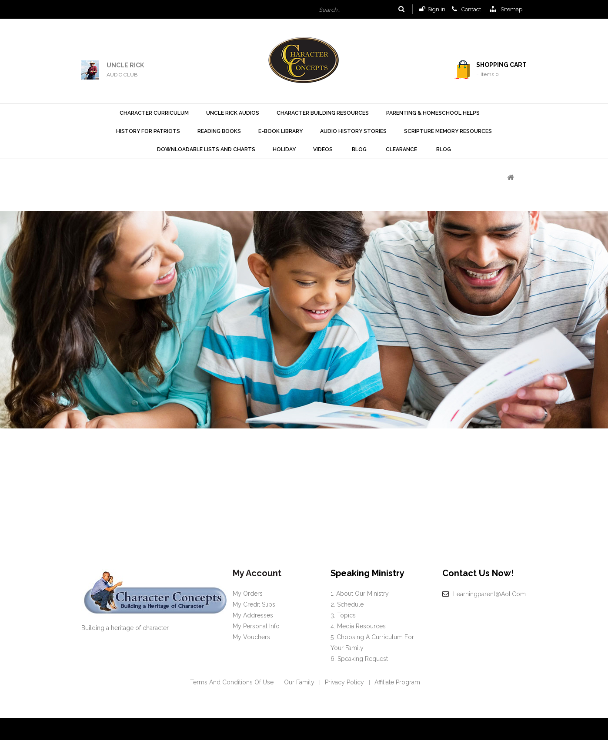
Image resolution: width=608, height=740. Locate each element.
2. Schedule (347, 604)
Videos (323, 149)
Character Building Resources (323, 113)
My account (257, 573)
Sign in (436, 9)
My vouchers (251, 637)
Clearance (401, 149)
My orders (248, 593)
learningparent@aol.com (489, 594)
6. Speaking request (359, 658)
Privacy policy (344, 682)
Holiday (284, 149)
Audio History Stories (353, 131)
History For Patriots (148, 131)
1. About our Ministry (360, 593)
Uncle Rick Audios (232, 113)
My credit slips (254, 604)
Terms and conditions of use (232, 682)
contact (471, 9)
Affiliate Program (397, 682)
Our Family (299, 682)
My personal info (256, 626)
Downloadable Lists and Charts (206, 149)
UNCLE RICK (125, 65)
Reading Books (219, 131)
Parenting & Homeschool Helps (433, 113)
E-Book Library (280, 131)
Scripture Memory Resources (448, 131)
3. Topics (343, 615)
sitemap (511, 9)
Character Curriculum (154, 113)
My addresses (253, 615)
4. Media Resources (358, 626)
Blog (359, 149)
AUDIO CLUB (122, 75)
